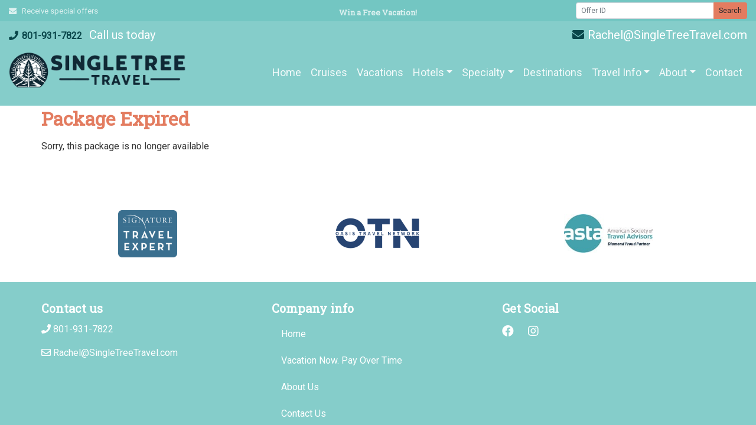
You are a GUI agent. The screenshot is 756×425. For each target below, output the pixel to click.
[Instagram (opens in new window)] (533, 331)
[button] (433, 72)
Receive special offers (53, 10)
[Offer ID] (645, 10)
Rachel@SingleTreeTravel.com (659, 35)
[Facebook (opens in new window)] (508, 331)
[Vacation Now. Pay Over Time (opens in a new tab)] (378, 360)
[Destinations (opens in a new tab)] (553, 72)
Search (730, 10)
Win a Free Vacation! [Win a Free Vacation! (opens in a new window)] (378, 12)
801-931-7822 (45, 35)
